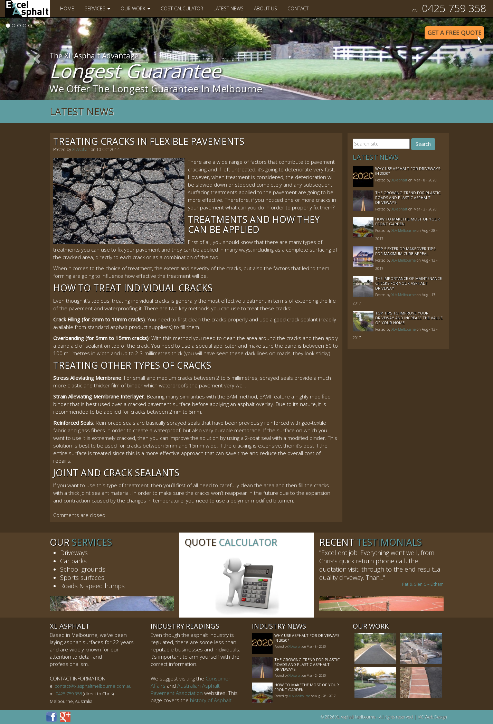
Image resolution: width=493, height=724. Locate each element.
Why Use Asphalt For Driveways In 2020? (407, 171)
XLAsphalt (81, 149)
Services (97, 8)
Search (423, 144)
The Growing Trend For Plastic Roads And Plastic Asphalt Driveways (407, 197)
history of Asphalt (210, 700)
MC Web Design (432, 717)
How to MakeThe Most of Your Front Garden (407, 221)
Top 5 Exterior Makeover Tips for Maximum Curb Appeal (405, 251)
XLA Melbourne (403, 230)
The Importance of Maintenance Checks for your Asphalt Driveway (408, 283)
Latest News (229, 8)
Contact (298, 8)
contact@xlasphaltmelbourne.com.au (93, 686)
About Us (265, 8)
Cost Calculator (182, 8)
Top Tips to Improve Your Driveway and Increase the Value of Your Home (409, 317)
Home (67, 8)
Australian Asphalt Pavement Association (185, 689)
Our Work (135, 8)
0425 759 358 (449, 8)
